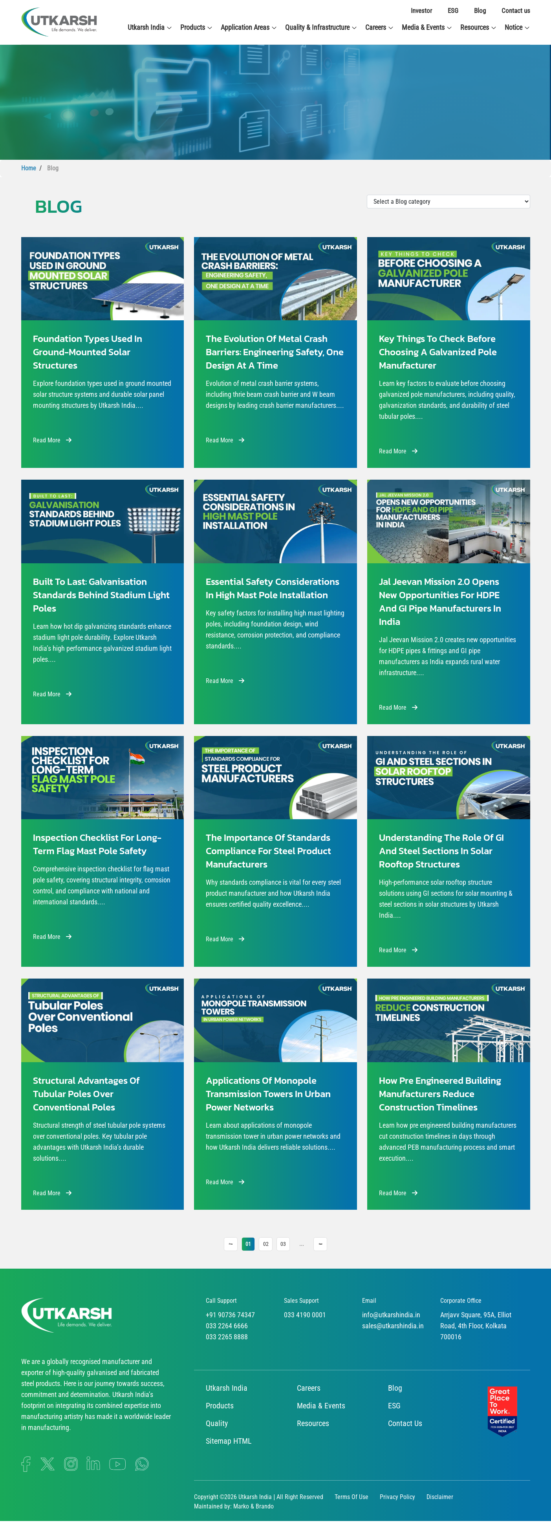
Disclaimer (440, 1499)
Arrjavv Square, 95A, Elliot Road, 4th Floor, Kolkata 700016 (475, 1328)
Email (369, 1302)
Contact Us (405, 1425)
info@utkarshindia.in (391, 1317)
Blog (480, 11)
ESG (453, 11)
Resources (478, 27)
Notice (517, 27)
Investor (421, 11)
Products (196, 27)
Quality (217, 1425)
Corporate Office (460, 1302)
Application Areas (249, 27)
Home (28, 168)
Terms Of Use (351, 1499)
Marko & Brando (253, 1508)
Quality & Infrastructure (321, 27)
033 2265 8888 (227, 1339)
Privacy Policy (397, 1499)
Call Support (221, 1302)
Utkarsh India (150, 27)
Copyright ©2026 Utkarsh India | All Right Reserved (259, 1499)
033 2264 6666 (227, 1328)
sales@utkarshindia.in (393, 1328)
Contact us (516, 11)
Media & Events (427, 27)
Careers (379, 27)
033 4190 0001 (305, 1317)
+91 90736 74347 (230, 1317)
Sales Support (301, 1302)
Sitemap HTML (229, 1443)
